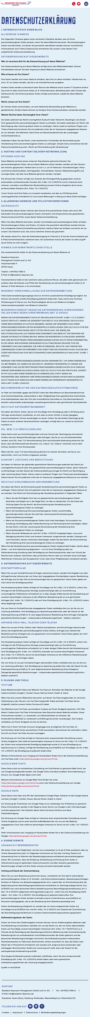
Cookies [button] (5, 1012)
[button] (86, 4)
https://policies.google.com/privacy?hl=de (38, 759)
